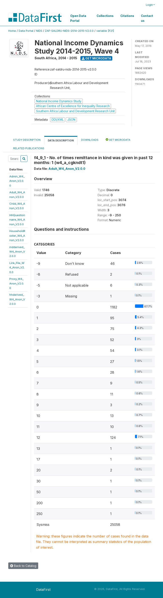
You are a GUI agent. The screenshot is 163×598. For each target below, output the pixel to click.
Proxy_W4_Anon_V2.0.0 (16, 283)
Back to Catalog (23, 566)
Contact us (147, 18)
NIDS (39, 30)
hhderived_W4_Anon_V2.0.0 (17, 299)
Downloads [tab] (89, 139)
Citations (127, 16)
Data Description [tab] (61, 140)
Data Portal (26, 30)
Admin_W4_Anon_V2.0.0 (17, 181)
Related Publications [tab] (28, 148)
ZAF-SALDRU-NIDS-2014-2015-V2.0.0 (69, 30)
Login (149, 4)
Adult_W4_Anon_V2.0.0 (66, 168)
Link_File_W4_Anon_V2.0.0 (17, 267)
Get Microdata (96, 58)
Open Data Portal (78, 18)
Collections (105, 16)
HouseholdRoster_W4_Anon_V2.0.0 (17, 235)
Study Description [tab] (27, 139)
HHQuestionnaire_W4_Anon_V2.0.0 (17, 219)
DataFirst (43, 589)
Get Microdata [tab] (118, 139)
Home (12, 30)
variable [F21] (105, 30)
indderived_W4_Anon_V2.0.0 (17, 251)
